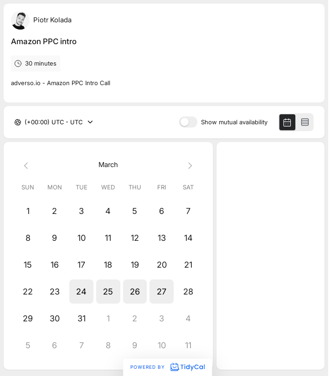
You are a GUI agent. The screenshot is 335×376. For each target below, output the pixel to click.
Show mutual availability (234, 122)
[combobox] (25, 122)
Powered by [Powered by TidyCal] (167, 367)
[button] (81, 291)
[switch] (188, 122)
